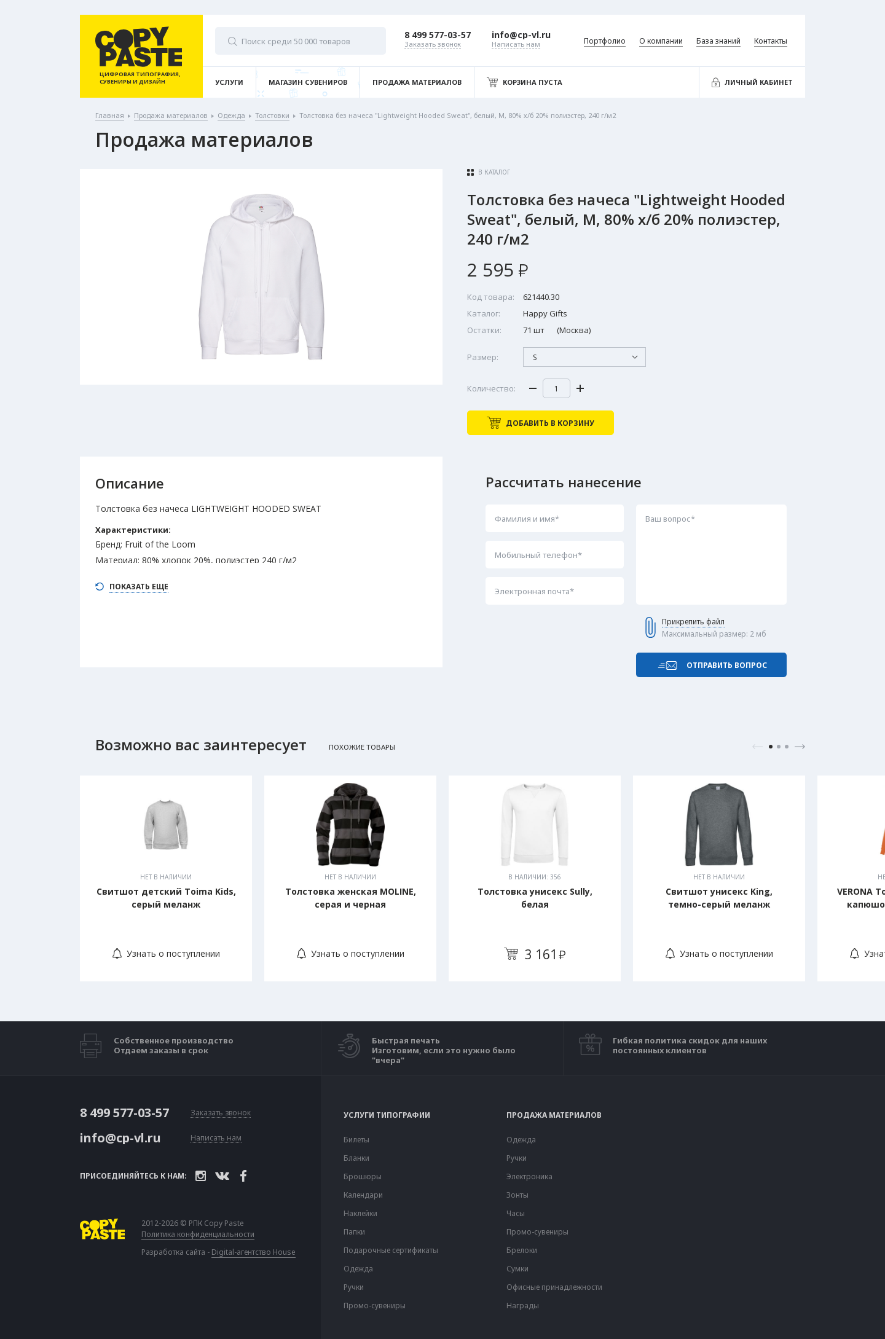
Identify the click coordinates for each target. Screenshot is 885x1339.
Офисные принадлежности (554, 1287)
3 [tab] (787, 746)
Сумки (517, 1269)
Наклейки (360, 1214)
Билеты (356, 1140)
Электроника (529, 1177)
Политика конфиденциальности (197, 1234)
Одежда (358, 1269)
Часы (515, 1214)
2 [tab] (779, 746)
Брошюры (363, 1177)
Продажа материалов (554, 1115)
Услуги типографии (387, 1115)
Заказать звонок (221, 1113)
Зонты (517, 1195)
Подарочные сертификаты (391, 1250)
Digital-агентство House (253, 1252)
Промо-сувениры (375, 1306)
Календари (363, 1195)
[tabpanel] (166, 878)
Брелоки (521, 1250)
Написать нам (216, 1138)
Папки (354, 1232)
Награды (522, 1306)
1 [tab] (771, 746)
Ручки (354, 1287)
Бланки (356, 1158)
